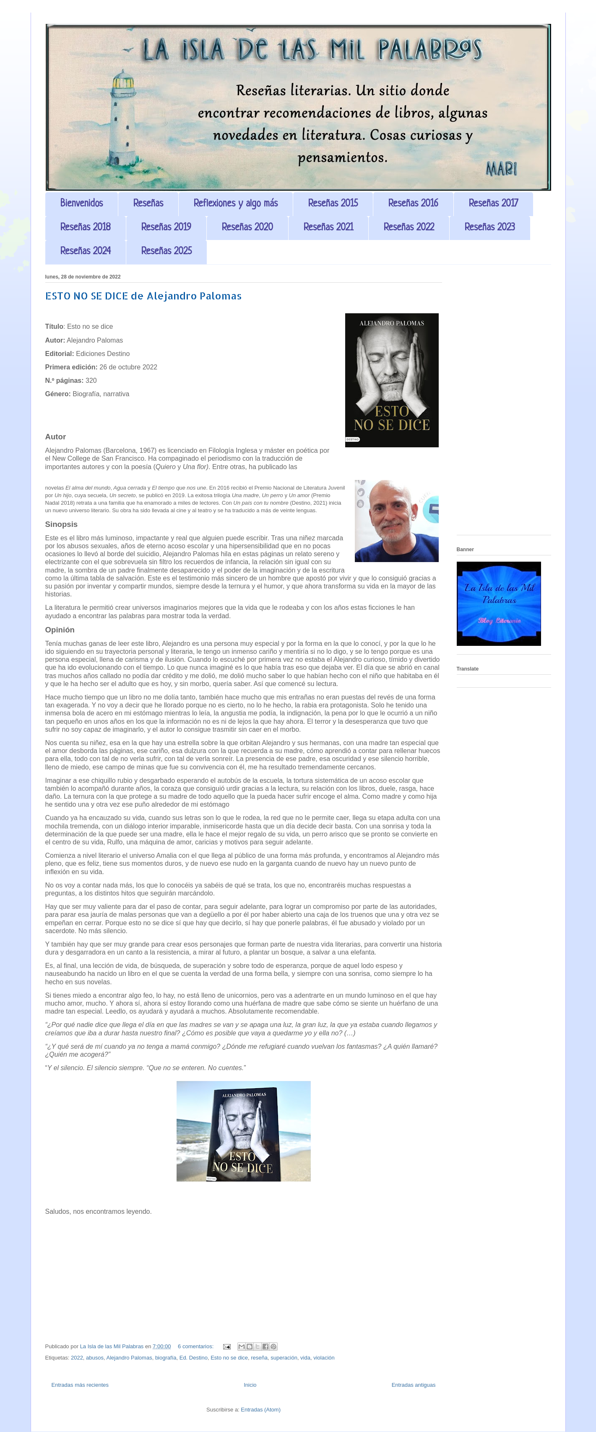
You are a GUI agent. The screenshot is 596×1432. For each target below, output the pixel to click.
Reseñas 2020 (247, 228)
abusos (95, 1358)
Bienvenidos (81, 204)
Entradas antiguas (414, 1385)
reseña (259, 1358)
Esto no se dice (229, 1358)
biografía (166, 1358)
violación (324, 1358)
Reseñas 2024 (85, 252)
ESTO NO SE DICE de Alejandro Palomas (143, 295)
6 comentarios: (196, 1346)
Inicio (250, 1385)
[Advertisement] (504, 403)
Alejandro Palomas (129, 1358)
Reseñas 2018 (85, 228)
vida (305, 1358)
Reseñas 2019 (166, 228)
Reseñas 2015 (333, 204)
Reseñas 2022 (409, 228)
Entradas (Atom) (261, 1409)
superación (284, 1358)
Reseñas (148, 204)
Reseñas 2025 (166, 252)
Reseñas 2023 (490, 228)
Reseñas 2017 (493, 204)
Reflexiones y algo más (236, 204)
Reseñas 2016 (413, 204)
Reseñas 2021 (328, 228)
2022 (77, 1358)
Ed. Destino (194, 1358)
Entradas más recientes (80, 1385)
